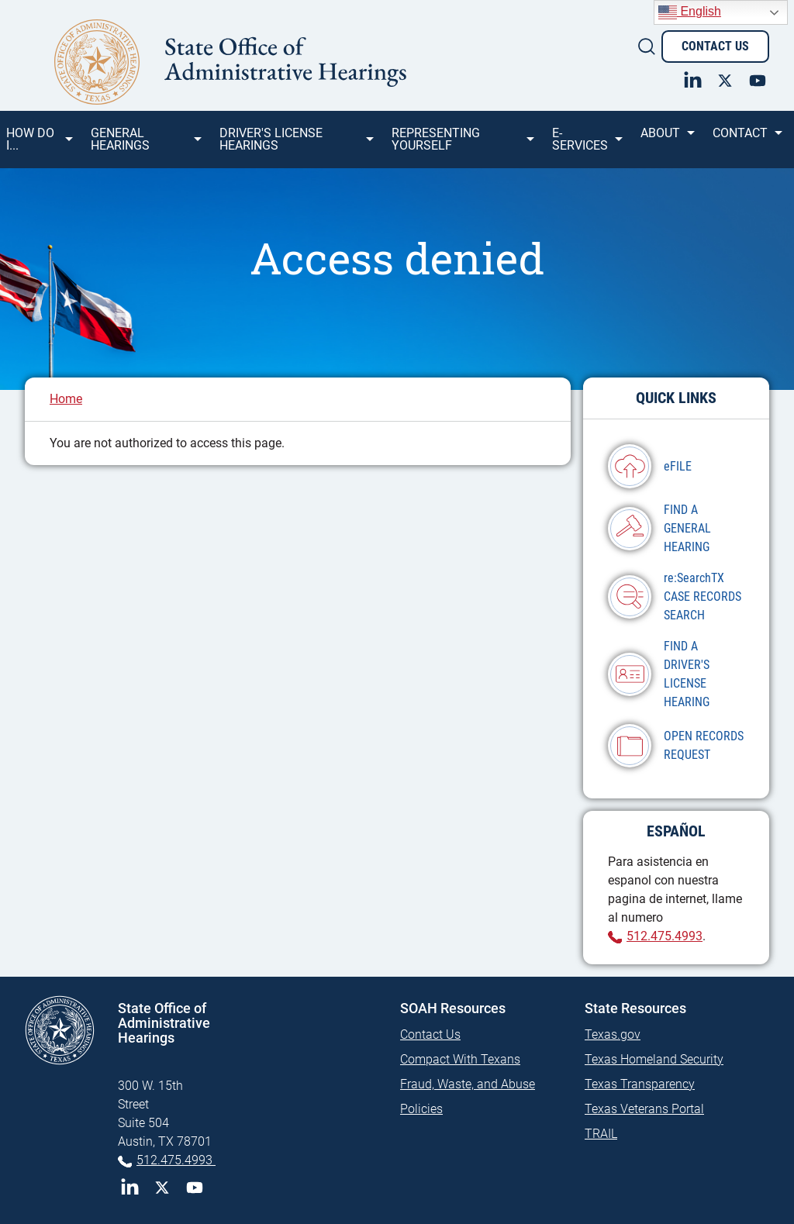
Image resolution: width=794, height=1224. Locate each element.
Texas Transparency (640, 1084)
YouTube (194, 1187)
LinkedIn (129, 1187)
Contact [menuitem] (746, 139)
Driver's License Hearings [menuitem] (295, 145)
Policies (421, 1109)
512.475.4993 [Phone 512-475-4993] (176, 1160)
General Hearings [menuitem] (145, 145)
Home (66, 398)
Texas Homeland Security (654, 1059)
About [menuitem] (666, 139)
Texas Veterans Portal (644, 1109)
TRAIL (601, 1133)
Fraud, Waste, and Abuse (467, 1084)
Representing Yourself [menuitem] (461, 145)
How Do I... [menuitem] (38, 145)
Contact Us (715, 46)
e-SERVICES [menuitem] (586, 145)
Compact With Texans (460, 1059)
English (689, 12)
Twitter (162, 1187)
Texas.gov (612, 1034)
